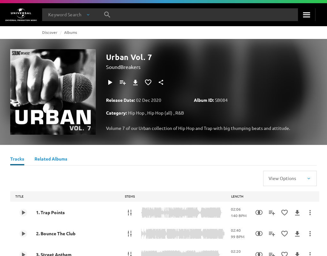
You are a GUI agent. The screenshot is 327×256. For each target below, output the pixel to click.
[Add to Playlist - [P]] (122, 82)
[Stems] (129, 212)
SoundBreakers (123, 67)
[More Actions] (310, 212)
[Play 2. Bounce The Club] (23, 233)
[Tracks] (17, 159)
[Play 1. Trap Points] (23, 212)
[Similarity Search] (259, 212)
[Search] (306, 14)
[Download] (135, 82)
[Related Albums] (50, 159)
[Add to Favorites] (148, 82)
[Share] (161, 82)
